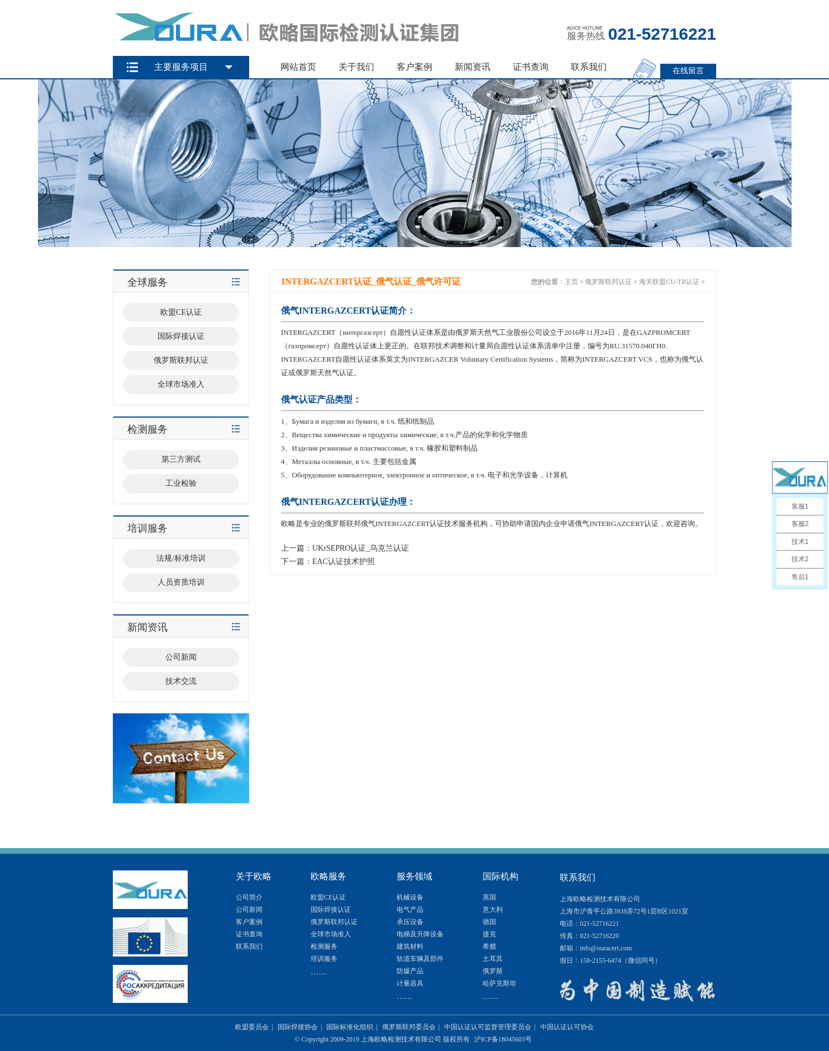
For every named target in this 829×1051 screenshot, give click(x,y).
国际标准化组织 (349, 1027)
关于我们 (356, 67)
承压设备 (410, 922)
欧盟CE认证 (328, 897)
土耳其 (493, 959)
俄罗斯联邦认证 (608, 282)
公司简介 (249, 897)
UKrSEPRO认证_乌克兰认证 (360, 548)
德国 (489, 922)
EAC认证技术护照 (343, 561)
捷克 (489, 934)
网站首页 (298, 67)
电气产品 (410, 909)
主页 (571, 282)
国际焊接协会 (298, 1027)
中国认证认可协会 (567, 1027)
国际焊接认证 (331, 909)
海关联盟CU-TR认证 (669, 282)
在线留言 (688, 71)
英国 (489, 897)
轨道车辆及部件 (420, 959)
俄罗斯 (493, 971)
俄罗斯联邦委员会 (409, 1027)
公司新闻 (249, 909)
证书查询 (531, 67)
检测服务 (324, 946)
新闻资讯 (472, 67)
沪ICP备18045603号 (503, 1039)
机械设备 (410, 897)
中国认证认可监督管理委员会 (487, 1027)
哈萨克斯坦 (499, 983)
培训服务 (324, 959)
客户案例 (414, 67)
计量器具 (410, 983)
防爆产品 (410, 971)
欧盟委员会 (252, 1027)
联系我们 (589, 67)
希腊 (489, 946)
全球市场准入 (331, 934)
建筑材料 (410, 946)
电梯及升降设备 (420, 934)
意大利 (493, 909)
